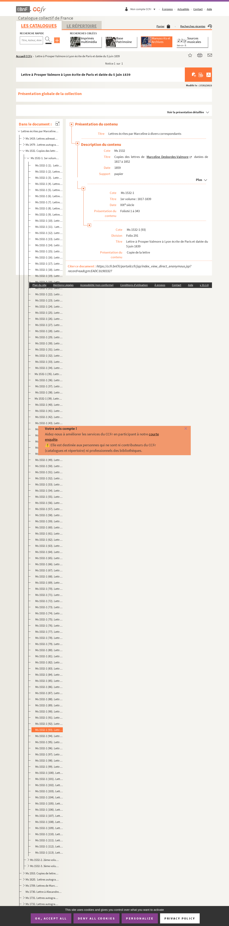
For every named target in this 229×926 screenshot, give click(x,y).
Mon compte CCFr (143, 9)
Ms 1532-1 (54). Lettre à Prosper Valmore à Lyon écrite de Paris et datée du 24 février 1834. (49, 490)
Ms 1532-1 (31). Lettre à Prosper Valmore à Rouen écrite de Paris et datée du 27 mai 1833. (49, 349)
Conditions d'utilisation (134, 285)
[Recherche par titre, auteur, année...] (31, 40)
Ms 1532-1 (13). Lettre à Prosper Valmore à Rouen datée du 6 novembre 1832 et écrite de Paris (49, 239)
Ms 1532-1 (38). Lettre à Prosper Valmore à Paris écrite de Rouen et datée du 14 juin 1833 (49, 392)
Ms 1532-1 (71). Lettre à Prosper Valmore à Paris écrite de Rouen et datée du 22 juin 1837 (49, 595)
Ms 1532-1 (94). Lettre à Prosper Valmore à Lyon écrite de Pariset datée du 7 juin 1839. (49, 736)
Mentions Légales (63, 285)
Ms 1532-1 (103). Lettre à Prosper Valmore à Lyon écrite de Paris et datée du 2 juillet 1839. (49, 791)
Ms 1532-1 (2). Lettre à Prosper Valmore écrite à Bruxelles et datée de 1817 (49, 171)
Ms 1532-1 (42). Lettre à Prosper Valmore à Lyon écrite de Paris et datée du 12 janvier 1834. (49, 417)
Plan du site (39, 285)
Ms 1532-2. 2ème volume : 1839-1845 (44, 860)
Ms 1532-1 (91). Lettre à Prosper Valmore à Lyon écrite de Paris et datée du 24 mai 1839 (49, 717)
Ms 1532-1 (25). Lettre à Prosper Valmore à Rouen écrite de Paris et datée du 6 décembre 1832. (49, 312)
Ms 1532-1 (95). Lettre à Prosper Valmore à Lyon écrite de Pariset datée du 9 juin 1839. (49, 742)
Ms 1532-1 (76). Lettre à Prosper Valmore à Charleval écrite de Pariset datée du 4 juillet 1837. (49, 625)
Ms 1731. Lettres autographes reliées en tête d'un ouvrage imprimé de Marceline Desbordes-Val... (42, 898)
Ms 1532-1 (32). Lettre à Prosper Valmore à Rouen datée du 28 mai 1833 (49, 355)
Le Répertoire (82, 25)
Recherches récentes (196, 26)
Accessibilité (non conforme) (97, 285)
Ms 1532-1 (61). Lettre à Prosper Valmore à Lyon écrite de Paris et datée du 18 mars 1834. (49, 533)
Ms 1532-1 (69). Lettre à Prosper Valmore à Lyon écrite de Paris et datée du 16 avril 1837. (49, 582)
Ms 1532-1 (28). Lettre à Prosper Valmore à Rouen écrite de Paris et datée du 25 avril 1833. (49, 331)
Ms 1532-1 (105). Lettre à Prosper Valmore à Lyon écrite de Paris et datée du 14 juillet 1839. (49, 803)
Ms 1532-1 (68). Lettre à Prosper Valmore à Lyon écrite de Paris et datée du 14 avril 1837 (49, 576)
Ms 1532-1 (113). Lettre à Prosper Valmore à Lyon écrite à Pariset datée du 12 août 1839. (49, 852)
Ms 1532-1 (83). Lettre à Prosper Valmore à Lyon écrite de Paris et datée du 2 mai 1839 (49, 668)
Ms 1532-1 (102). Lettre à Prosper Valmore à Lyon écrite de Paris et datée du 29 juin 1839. (49, 785)
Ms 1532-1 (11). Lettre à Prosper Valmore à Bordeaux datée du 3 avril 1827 (49, 227)
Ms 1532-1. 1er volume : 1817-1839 (44, 158)
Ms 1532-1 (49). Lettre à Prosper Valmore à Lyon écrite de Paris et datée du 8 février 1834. (49, 460)
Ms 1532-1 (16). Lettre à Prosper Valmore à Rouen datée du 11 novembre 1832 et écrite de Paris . (49, 257)
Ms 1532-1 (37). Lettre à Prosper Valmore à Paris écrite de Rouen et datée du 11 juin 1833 (49, 386)
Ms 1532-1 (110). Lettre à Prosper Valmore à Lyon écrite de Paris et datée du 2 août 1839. (49, 834)
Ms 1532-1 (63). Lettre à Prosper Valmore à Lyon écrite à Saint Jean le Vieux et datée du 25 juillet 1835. (49, 546)
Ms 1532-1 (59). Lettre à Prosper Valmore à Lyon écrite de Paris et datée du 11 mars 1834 (49, 521)
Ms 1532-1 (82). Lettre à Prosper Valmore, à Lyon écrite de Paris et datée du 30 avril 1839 (49, 662)
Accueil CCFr (24, 56)
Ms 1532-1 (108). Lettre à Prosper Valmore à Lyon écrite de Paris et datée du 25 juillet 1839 (49, 822)
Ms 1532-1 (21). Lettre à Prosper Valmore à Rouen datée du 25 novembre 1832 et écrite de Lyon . (49, 288)
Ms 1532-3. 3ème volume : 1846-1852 (44, 866)
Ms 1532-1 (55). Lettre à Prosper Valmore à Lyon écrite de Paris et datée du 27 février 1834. (49, 497)
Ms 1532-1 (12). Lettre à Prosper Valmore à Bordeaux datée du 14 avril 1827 (49, 233)
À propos (167, 9)
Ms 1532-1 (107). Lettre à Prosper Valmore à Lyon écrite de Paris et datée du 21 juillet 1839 (49, 816)
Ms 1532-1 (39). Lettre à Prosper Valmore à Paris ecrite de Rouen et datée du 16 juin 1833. (49, 398)
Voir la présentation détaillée (185, 112)
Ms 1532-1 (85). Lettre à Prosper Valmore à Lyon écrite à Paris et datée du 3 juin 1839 (49, 681)
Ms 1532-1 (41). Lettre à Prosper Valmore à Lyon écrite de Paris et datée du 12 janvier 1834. (49, 411)
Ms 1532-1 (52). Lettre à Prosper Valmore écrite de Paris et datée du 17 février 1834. (49, 478)
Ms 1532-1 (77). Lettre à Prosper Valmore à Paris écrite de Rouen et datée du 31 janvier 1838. (49, 631)
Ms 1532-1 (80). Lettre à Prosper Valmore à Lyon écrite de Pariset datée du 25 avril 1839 (49, 650)
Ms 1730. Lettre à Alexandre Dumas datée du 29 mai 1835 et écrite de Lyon (44, 892)
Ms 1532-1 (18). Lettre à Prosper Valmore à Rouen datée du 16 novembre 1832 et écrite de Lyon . (49, 270)
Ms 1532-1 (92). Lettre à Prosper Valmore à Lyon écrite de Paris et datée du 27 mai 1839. (49, 724)
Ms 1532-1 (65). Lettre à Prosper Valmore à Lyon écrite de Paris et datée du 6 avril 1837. (49, 558)
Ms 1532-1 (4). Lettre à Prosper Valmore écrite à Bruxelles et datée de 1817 (49, 184)
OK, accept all (51, 918)
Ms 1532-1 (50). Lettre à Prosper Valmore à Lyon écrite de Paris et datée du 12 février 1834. (49, 466)
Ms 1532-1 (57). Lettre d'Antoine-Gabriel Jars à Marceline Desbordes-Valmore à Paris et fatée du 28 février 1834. (49, 509)
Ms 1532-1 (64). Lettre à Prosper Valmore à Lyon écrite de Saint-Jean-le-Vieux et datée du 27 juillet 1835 (49, 552)
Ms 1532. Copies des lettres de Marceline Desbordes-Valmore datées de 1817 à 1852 (42, 151)
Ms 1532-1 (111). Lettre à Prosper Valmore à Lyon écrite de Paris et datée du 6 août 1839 (49, 840)
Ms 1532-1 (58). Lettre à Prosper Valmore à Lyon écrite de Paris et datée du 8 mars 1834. (49, 515)
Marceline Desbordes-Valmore (167, 157)
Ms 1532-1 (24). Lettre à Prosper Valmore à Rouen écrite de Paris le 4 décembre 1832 (49, 306)
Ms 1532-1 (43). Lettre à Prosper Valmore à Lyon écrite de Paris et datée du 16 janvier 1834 (49, 423)
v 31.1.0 (204, 285)
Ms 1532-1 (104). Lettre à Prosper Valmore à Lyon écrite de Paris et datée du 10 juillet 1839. (49, 797)
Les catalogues (39, 26)
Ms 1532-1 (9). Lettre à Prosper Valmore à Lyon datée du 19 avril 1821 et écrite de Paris (49, 214)
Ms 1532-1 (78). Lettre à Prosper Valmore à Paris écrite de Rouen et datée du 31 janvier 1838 (49, 638)
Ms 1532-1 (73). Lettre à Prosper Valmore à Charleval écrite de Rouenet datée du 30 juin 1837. (49, 607)
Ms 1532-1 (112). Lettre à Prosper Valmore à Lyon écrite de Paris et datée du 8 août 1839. (49, 846)
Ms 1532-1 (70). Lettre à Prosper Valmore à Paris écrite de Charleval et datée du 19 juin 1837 (49, 589)
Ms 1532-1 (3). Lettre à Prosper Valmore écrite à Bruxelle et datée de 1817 (49, 178)
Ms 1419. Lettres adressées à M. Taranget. (42, 138)
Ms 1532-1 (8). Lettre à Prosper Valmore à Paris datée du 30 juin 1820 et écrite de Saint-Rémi (49, 208)
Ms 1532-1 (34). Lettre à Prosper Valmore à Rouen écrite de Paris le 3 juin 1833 (49, 368)
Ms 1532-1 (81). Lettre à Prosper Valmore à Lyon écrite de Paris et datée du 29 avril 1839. (49, 656)
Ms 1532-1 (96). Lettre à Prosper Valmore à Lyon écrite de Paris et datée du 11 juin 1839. (49, 748)
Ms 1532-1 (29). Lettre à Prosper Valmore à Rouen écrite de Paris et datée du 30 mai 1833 (49, 337)
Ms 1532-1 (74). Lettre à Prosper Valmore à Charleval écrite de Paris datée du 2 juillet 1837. (49, 613)
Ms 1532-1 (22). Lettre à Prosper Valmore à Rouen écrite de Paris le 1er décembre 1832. (49, 294)
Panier (163, 26)
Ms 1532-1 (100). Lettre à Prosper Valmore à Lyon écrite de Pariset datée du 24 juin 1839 (49, 773)
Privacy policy (179, 918)
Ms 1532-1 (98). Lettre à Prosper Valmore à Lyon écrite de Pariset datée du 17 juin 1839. (49, 760)
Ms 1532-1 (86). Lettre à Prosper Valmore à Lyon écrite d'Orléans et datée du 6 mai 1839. (49, 687)
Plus (199, 180)
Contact (198, 9)
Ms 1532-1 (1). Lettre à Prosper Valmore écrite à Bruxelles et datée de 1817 (49, 165)
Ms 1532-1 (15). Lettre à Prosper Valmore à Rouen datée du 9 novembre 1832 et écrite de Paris (49, 251)
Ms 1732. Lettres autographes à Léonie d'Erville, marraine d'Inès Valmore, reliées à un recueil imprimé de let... (42, 904)
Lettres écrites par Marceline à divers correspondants (39, 131)
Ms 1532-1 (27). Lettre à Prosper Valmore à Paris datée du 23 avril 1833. (49, 325)
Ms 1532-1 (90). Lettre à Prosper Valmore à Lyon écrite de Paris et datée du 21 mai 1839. (49, 711)
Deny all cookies (96, 918)
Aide (209, 9)
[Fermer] (181, 429)
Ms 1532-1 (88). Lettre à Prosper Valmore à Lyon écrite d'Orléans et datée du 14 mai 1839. (49, 699)
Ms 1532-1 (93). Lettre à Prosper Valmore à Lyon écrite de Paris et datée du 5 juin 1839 (49, 730)
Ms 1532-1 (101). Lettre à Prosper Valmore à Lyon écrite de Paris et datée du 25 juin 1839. (49, 779)
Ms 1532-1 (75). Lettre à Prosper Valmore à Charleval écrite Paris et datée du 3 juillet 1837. (49, 619)
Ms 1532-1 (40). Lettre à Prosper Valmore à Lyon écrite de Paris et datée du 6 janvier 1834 (49, 404)
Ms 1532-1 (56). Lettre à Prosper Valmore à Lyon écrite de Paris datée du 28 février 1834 (49, 503)
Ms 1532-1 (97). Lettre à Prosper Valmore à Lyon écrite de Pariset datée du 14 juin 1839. (49, 754)
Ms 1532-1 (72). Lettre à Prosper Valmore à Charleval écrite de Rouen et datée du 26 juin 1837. (49, 601)
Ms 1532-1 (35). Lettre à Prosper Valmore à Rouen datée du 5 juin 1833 (49, 374)
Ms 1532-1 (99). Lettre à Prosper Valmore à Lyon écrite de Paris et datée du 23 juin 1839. (49, 766)
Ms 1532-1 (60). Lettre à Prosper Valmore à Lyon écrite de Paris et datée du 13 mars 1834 (49, 527)
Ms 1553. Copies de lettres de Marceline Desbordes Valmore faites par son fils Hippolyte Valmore (42, 873)
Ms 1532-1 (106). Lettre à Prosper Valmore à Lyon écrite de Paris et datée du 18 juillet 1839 (49, 809)
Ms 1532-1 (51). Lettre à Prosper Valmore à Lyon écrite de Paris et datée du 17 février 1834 (49, 472)
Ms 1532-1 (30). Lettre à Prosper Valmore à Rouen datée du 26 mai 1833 (49, 343)
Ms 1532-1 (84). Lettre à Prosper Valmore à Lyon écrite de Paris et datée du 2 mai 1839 (49, 674)
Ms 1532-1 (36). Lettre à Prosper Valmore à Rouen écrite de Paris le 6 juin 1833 (49, 380)
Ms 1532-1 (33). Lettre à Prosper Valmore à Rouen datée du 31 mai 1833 (49, 362)
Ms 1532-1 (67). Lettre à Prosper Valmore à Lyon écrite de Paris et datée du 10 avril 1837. (49, 570)
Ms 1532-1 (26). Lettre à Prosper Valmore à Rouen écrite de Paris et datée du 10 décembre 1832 (49, 319)
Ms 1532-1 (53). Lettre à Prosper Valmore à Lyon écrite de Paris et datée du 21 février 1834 (49, 484)
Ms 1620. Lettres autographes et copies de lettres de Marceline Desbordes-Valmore (42, 879)
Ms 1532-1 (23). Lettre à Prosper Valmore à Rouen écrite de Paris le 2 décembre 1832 (49, 300)
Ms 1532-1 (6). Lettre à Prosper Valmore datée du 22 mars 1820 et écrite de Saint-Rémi (49, 196)
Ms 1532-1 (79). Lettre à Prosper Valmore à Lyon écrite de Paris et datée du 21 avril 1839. (49, 644)
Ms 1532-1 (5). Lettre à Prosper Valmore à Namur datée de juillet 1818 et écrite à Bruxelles (49, 190)
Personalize (140, 918)
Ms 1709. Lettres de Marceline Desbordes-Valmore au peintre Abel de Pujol (42, 885)
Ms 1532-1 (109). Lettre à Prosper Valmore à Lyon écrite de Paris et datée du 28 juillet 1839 (49, 828)
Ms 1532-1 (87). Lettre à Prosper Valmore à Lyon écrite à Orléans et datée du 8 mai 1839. (49, 693)
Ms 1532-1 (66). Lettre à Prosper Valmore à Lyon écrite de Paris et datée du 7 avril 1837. (49, 564)
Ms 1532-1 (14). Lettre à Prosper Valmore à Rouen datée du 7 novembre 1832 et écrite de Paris (49, 245)
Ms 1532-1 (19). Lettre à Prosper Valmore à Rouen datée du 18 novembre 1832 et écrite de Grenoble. (49, 276)
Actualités (183, 9)
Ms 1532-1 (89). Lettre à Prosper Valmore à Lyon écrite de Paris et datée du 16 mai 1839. (49, 705)
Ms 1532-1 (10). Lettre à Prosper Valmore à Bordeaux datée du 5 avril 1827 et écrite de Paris (49, 220)
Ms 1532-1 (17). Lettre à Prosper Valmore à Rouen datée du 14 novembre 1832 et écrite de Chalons (49, 263)
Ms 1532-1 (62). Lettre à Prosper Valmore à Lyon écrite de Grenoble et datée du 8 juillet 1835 (49, 539)
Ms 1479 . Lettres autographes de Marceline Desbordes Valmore (42, 144)
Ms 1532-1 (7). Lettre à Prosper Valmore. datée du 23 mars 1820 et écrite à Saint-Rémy (49, 202)
